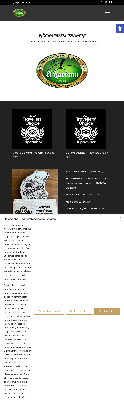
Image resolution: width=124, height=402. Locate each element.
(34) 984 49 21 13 (22, 3)
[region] (62, 308)
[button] (120, 28)
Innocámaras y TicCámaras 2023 (85, 208)
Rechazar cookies (79, 311)
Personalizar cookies (49, 311)
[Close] (121, 217)
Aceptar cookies (107, 311)
